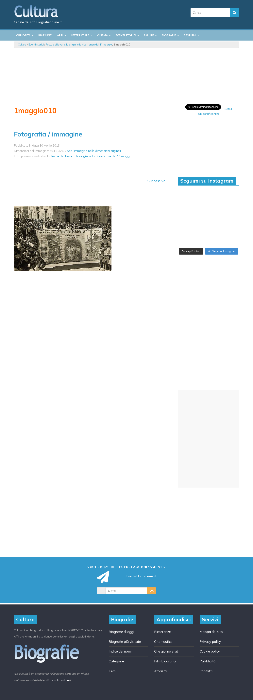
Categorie (116, 661)
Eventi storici (125, 35)
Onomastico (163, 641)
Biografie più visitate (125, 641)
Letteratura (80, 35)
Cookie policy (210, 651)
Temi (112, 671)
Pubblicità (207, 661)
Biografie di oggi (121, 632)
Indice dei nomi (120, 651)
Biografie (168, 35)
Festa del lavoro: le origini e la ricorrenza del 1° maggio (79, 44)
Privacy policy (210, 641)
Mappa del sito (211, 632)
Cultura (22, 44)
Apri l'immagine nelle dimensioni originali (94, 151)
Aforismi (190, 35)
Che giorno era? (166, 651)
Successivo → (158, 181)
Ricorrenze (162, 632)
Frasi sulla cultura (58, 680)
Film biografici (165, 661)
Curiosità (23, 35)
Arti (60, 35)
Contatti (206, 671)
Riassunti (45, 35)
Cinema (102, 35)
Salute (149, 35)
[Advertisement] (208, 439)
